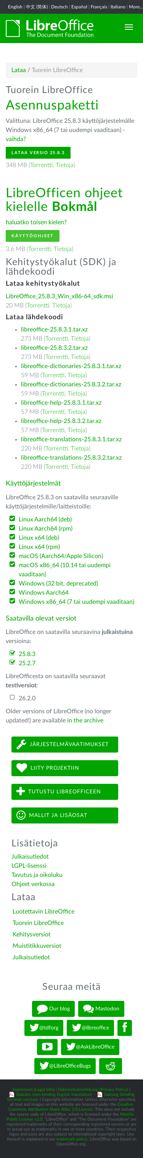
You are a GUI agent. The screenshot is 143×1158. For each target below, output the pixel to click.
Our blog (53, 1009)
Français (99, 7)
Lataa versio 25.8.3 (38, 153)
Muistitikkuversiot (37, 946)
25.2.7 (27, 663)
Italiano (118, 7)
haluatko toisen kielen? (36, 222)
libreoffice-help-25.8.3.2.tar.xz (61, 421)
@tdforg (43, 1028)
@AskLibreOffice (90, 1047)
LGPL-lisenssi (29, 866)
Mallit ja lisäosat (51, 815)
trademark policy (71, 1139)
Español (79, 7)
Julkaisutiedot (30, 857)
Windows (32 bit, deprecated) (58, 584)
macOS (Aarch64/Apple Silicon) (61, 556)
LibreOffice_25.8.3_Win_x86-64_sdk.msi (59, 296)
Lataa (18, 70)
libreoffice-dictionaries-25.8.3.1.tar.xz (71, 366)
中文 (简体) (37, 7)
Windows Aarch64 (44, 593)
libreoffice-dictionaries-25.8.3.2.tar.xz (71, 384)
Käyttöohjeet (32, 236)
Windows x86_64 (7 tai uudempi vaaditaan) (76, 602)
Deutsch (59, 7)
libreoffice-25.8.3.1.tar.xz (54, 329)
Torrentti (41, 165)
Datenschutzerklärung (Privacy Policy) (93, 1089)
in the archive (85, 720)
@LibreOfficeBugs (65, 1066)
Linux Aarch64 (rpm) (45, 529)
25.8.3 (27, 654)
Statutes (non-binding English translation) (54, 1094)
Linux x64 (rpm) (39, 547)
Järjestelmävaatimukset (62, 744)
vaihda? (16, 139)
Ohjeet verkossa (33, 884)
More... (136, 7)
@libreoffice (90, 1028)
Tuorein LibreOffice (38, 923)
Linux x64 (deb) (39, 538)
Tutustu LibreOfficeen (58, 791)
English (15, 7)
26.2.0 (27, 698)
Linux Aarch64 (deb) (45, 519)
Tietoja (65, 165)
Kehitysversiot (32, 934)
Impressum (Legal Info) (34, 1089)
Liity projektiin (47, 768)
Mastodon (101, 1009)
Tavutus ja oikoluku (37, 875)
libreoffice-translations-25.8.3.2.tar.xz (71, 458)
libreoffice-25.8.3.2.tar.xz (54, 348)
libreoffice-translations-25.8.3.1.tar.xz (71, 439)
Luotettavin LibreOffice (43, 912)
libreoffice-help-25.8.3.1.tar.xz (61, 403)
